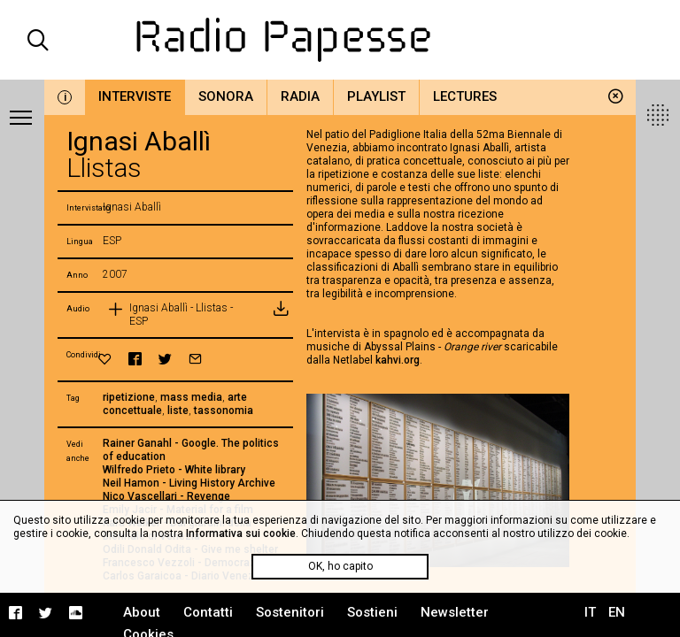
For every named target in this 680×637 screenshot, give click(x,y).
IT (590, 612)
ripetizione (129, 397)
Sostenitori (290, 612)
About (141, 612)
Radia (300, 96)
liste (178, 410)
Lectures (465, 96)
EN (616, 612)
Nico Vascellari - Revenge (166, 496)
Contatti (208, 612)
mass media (191, 397)
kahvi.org (397, 360)
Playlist (376, 96)
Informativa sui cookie (241, 533)
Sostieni (372, 612)
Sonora (225, 96)
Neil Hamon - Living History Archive (189, 483)
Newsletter (455, 612)
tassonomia (223, 410)
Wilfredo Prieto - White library (174, 470)
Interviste (134, 96)
